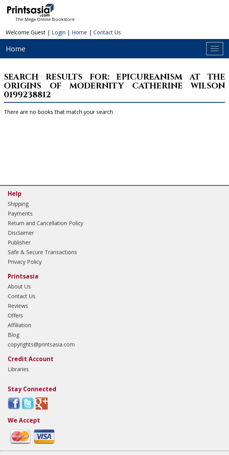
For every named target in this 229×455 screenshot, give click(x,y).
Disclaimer (21, 232)
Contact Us (107, 32)
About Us (19, 286)
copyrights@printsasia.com (41, 344)
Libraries (18, 369)
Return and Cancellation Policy (45, 223)
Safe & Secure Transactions (42, 252)
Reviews (18, 305)
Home (79, 32)
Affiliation (19, 325)
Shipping (18, 203)
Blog (13, 334)
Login (59, 32)
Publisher (19, 242)
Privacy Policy (25, 261)
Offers (15, 315)
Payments (20, 213)
